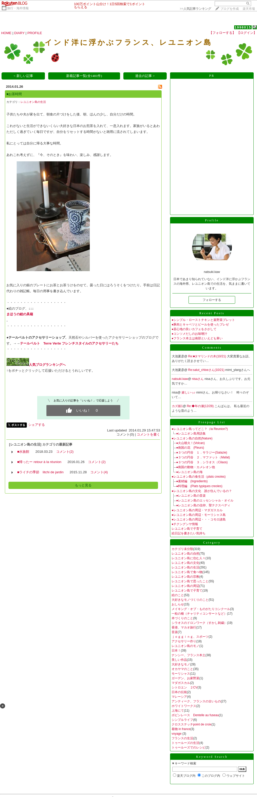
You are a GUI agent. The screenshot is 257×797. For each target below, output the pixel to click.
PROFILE (34, 33)
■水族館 (23, 452)
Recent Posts (211, 313)
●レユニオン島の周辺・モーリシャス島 (199, 515)
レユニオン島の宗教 (185, 576)
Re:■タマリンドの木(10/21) (207, 356)
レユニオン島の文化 (185, 563)
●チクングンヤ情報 (185, 524)
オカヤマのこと (182, 669)
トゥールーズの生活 (185, 743)
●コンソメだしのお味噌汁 (189, 334)
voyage (177, 733)
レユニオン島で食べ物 (187, 572)
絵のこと (178, 595)
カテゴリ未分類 (182, 549)
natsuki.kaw (180, 379)
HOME (6, 33)
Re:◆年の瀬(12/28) (200, 406)
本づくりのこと (182, 618)
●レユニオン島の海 (189, 472)
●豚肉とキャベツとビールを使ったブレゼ (200, 324)
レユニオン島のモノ (185, 646)
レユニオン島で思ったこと (190, 581)
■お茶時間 (14, 94)
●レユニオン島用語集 (191, 433)
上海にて (178, 710)
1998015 (243, 27)
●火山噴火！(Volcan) (190, 443)
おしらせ (178, 604)
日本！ (176, 650)
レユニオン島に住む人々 (188, 558)
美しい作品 (179, 660)
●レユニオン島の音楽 (191, 495)
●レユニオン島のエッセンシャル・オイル (204, 500)
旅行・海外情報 (18, 8)
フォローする (212, 300)
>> (195, 9)
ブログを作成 (229, 9)
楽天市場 (249, 9)
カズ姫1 (177, 406)
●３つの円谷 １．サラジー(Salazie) (201, 452)
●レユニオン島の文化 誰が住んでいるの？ (202, 491)
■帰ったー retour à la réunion (39, 462)
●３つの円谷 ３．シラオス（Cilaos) (202, 462)
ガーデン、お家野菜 (185, 678)
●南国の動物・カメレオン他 (195, 467)
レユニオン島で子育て (187, 528)
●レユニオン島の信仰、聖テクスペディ (203, 505)
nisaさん (198, 379)
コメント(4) (99, 472)
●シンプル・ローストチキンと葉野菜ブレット (203, 320)
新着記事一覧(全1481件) (84, 76)
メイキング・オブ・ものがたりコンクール (201, 609)
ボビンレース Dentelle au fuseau (195, 715)
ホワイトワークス (184, 706)
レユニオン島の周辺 (185, 586)
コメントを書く (148, 434)
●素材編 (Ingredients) (192, 481)
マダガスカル (181, 683)
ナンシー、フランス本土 (188, 655)
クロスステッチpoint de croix (191, 724)
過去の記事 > (145, 76)
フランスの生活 (182, 738)
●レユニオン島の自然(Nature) (192, 438)
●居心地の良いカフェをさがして (194, 329)
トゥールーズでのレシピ (188, 747)
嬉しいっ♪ (189, 392)
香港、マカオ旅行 (184, 627)
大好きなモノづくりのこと (190, 600)
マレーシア (179, 696)
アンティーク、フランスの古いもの (196, 701)
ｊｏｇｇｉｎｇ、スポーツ (190, 636)
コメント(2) (65, 452)
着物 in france (181, 729)
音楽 (175, 632)
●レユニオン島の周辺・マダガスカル (197, 510)
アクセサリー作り (184, 641)
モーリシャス (181, 673)
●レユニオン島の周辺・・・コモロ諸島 (199, 519)
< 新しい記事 (23, 76)
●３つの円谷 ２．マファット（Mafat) (203, 457)
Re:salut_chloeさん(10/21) (206, 370)
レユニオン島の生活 (33, 101)
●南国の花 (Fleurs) (190, 447)
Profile (212, 220)
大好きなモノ (181, 664)
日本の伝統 (179, 692)
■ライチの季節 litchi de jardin (40, 472)
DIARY (19, 33)
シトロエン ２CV (184, 687)
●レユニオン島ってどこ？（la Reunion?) (200, 429)
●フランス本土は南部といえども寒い (197, 338)
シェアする (36, 425)
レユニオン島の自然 (185, 553)
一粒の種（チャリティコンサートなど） (199, 613)
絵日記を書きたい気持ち (188, 533)
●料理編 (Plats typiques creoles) (199, 486)
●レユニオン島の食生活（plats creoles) (199, 476)
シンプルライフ (182, 720)
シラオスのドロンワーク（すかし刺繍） (199, 623)
